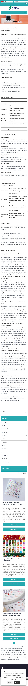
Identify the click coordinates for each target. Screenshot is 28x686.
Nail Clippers (4, 455)
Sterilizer (4, 438)
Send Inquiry (14, 529)
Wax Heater (4, 442)
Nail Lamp (4, 422)
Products (8, 28)
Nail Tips (4, 435)
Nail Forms (4, 448)
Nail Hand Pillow (5, 458)
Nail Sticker (14, 28)
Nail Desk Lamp (5, 462)
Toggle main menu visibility (25, 12)
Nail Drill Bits (4, 432)
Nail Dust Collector (6, 429)
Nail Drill (3, 425)
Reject (9, 682)
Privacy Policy (13, 679)
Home (2, 28)
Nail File (3, 445)
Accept (17, 682)
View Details (14, 524)
